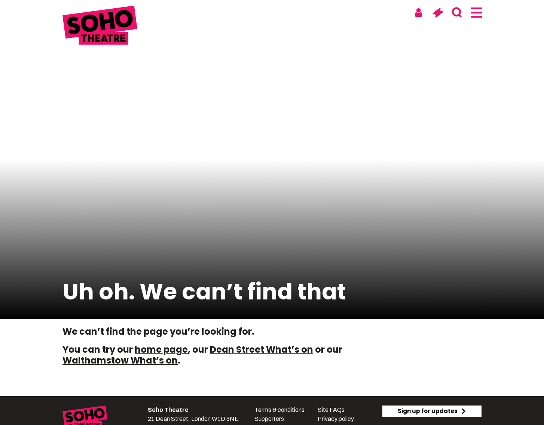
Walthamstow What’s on (120, 360)
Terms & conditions (279, 410)
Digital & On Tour (368, 12)
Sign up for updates (432, 411)
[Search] (457, 12)
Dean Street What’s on (261, 349)
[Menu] (476, 12)
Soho (261, 12)
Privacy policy (336, 419)
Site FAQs (331, 410)
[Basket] (438, 12)
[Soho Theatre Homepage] (99, 26)
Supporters (269, 419)
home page (161, 349)
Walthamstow (304, 12)
